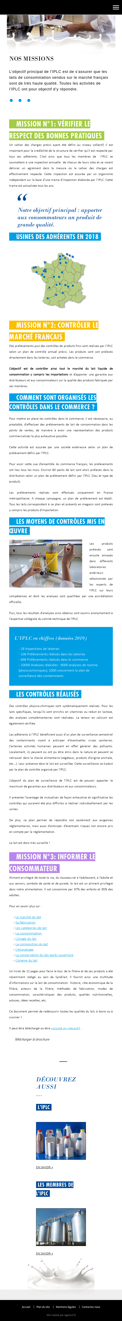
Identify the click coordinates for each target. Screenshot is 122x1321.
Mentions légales (66, 1307)
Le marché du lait (28, 917)
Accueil (26, 1307)
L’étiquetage (24, 949)
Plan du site (43, 1307)
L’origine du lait (26, 960)
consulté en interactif (65, 1028)
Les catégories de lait (31, 928)
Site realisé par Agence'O (61, 1315)
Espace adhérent (104, 7)
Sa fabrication (25, 922)
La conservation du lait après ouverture (44, 955)
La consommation (28, 933)
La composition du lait (31, 944)
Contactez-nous (91, 1307)
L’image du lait (25, 939)
